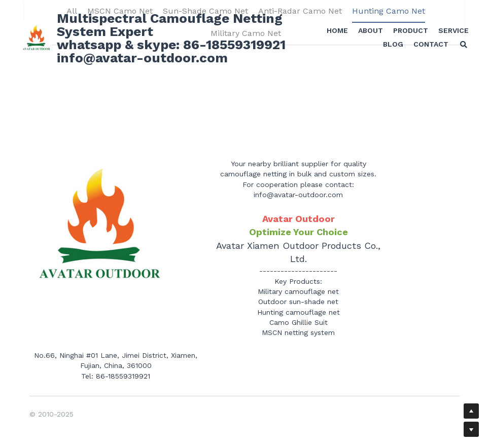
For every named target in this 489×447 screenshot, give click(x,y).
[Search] (461, 45)
